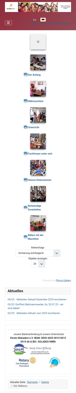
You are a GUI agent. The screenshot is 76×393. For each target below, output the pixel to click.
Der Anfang (34, 74)
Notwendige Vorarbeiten (34, 207)
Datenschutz (64, 23)
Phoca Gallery (63, 280)
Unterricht (33, 127)
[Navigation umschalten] (8, 22)
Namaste (36, 23)
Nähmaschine (36, 101)
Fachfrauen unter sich (40, 153)
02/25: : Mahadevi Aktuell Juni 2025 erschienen (34, 313)
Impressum (49, 23)
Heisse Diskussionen (39, 180)
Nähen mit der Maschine (36, 237)
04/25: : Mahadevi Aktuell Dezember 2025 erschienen (37, 299)
